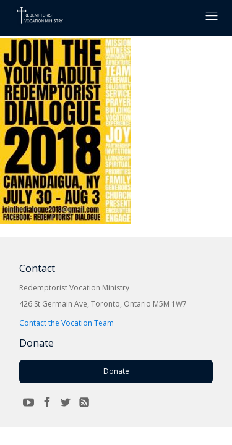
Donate (116, 371)
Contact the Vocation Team (66, 323)
